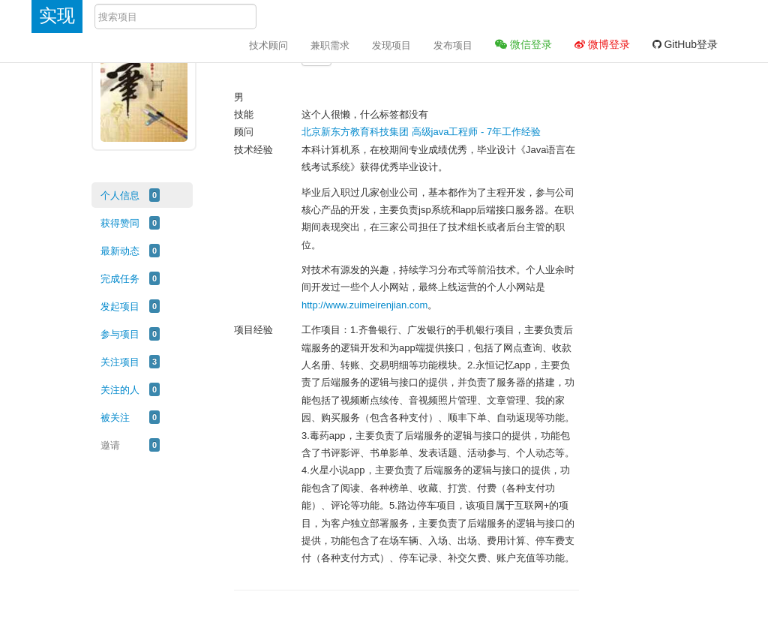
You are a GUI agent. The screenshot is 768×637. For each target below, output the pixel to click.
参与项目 (120, 334)
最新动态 (120, 251)
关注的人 (120, 389)
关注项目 (120, 362)
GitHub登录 (685, 44)
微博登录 (602, 44)
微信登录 (523, 44)
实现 (57, 15)
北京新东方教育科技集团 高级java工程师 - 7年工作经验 (421, 131)
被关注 (115, 417)
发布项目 (453, 45)
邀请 (110, 445)
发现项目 (391, 45)
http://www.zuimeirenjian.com (365, 305)
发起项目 (120, 306)
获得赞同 (120, 223)
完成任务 (120, 278)
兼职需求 (330, 45)
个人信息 (120, 195)
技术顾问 (268, 45)
